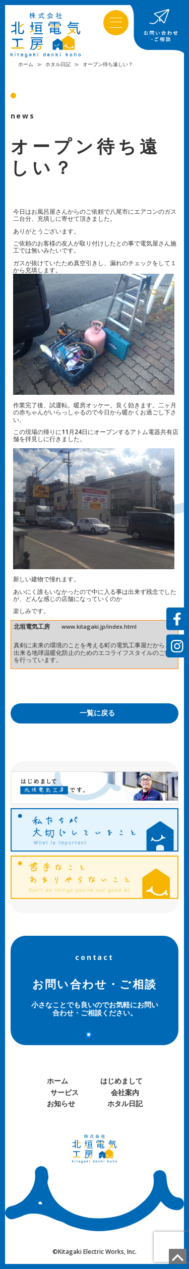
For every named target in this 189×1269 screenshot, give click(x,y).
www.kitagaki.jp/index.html (99, 626)
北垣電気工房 (32, 626)
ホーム (25, 64)
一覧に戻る (97, 712)
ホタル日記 (58, 64)
